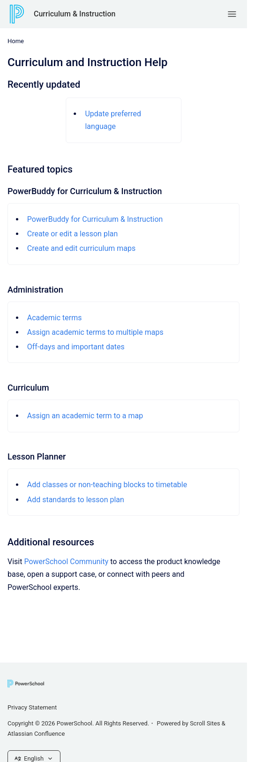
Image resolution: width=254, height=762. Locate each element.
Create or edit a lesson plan (72, 233)
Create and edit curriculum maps (81, 248)
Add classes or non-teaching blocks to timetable (107, 484)
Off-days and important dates (76, 346)
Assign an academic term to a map (85, 415)
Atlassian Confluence (36, 733)
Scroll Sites (205, 723)
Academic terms (54, 317)
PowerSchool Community (66, 561)
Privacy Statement (32, 707)
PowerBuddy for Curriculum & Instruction (95, 219)
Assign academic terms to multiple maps (95, 332)
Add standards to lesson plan (75, 499)
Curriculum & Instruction (74, 13)
